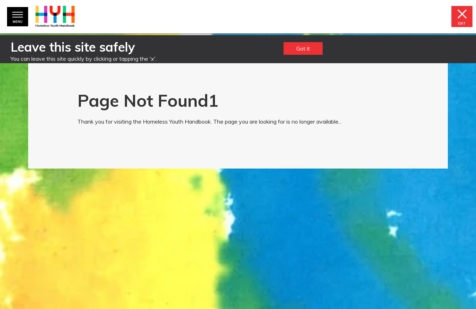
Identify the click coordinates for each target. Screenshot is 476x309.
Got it (303, 48)
